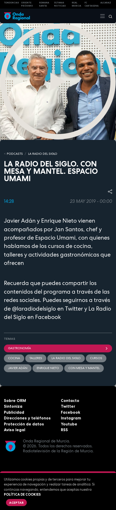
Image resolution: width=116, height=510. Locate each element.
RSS (64, 429)
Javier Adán (17, 368)
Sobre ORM (15, 400)
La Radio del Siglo (42, 154)
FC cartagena (92, 4)
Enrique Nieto (48, 368)
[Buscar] (108, 16)
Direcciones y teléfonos (27, 418)
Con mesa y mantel (84, 368)
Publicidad (14, 412)
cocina (14, 358)
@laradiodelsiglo (34, 308)
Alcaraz (105, 2)
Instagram (71, 418)
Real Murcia (76, 4)
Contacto (70, 400)
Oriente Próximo (27, 4)
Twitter (68, 406)
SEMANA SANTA (44, 4)
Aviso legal (14, 429)
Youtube (69, 424)
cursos (96, 358)
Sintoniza (13, 406)
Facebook (70, 412)
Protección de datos (24, 424)
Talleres (35, 358)
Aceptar (16, 503)
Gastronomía (58, 348)
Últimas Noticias (60, 4)
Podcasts (15, 154)
